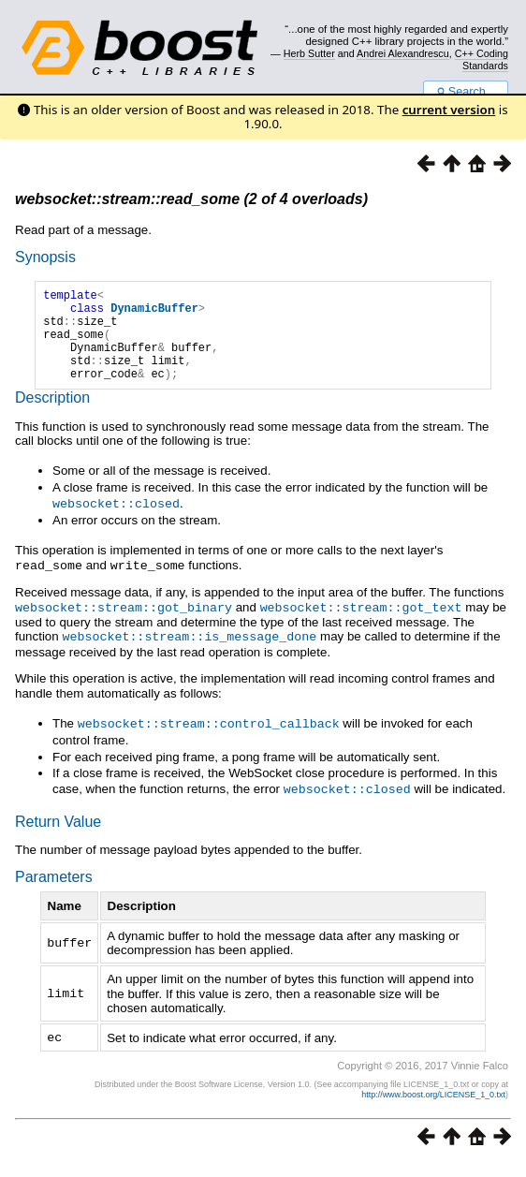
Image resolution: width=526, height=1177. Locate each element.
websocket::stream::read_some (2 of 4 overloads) (191, 199)
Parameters (54, 891)
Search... (465, 91)
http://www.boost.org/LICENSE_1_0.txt (433, 1107)
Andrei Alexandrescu (403, 53)
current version (449, 109)
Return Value (58, 836)
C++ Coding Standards (481, 59)
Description (52, 417)
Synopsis (45, 257)
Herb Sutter (309, 53)
